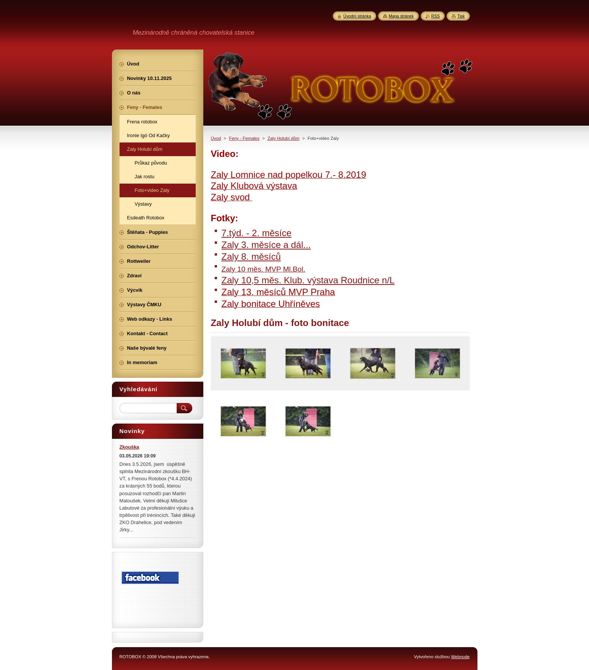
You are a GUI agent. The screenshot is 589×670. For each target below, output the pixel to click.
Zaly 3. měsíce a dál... (266, 245)
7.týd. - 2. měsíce (257, 233)
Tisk (461, 16)
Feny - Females (244, 138)
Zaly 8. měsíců (251, 256)
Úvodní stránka (357, 16)
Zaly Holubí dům (284, 138)
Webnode (460, 656)
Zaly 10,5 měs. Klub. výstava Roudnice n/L (308, 280)
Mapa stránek (401, 16)
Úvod (216, 138)
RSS (435, 16)
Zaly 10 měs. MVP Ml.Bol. (263, 269)
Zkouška (129, 447)
